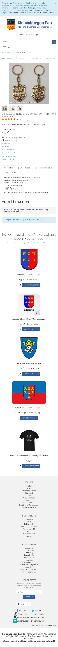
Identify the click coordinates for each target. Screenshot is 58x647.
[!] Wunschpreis (24, 168)
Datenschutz (29, 524)
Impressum (29, 519)
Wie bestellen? (29, 534)
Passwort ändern (29, 498)
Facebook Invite (10, 173)
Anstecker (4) (29, 562)
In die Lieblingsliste (8, 150)
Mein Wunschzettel (29, 503)
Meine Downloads (29, 507)
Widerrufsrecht (29, 529)
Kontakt (29, 486)
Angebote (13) (29, 548)
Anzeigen (7, 140)
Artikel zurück (21, 58)
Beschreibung (9, 168)
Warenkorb (29, 493)
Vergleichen (6, 143)
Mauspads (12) (29, 567)
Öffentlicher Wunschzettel (29, 505)
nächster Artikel (51, 58)
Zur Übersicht (8, 58)
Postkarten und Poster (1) (29, 569)
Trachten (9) (29, 553)
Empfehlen (5, 146)
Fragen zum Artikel (8, 159)
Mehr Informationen (31, 285)
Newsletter (29, 536)
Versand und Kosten (29, 526)
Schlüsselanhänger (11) (29, 565)
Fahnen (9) (29, 560)
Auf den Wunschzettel (9, 156)
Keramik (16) (29, 555)
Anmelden (29, 34)
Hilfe (29, 488)
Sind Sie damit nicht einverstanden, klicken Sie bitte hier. (34, 13)
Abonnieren (29, 597)
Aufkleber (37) (29, 558)
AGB (29, 522)
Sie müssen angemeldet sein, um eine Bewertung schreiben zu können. (26, 210)
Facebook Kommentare (43, 168)
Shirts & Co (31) (29, 550)
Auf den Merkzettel (8, 153)
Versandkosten (51, 625)
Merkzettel (29, 500)
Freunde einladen (29, 491)
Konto (29, 495)
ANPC (29, 531)
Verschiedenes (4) (29, 572)
